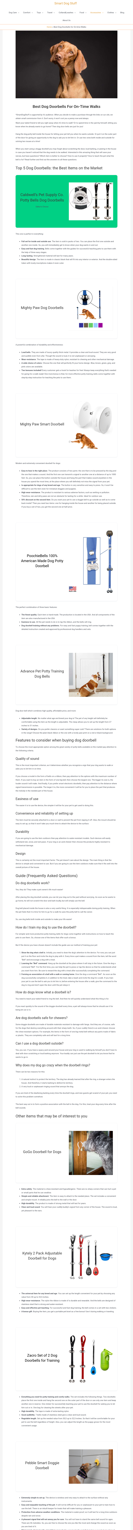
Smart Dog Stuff (65, 3)
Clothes (110, 13)
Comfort (26, 13)
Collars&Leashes (66, 13)
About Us (66, 20)
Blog (122, 13)
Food (82, 13)
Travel (49, 13)
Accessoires (95, 13)
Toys (39, 13)
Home (49, 27)
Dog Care (13, 13)
